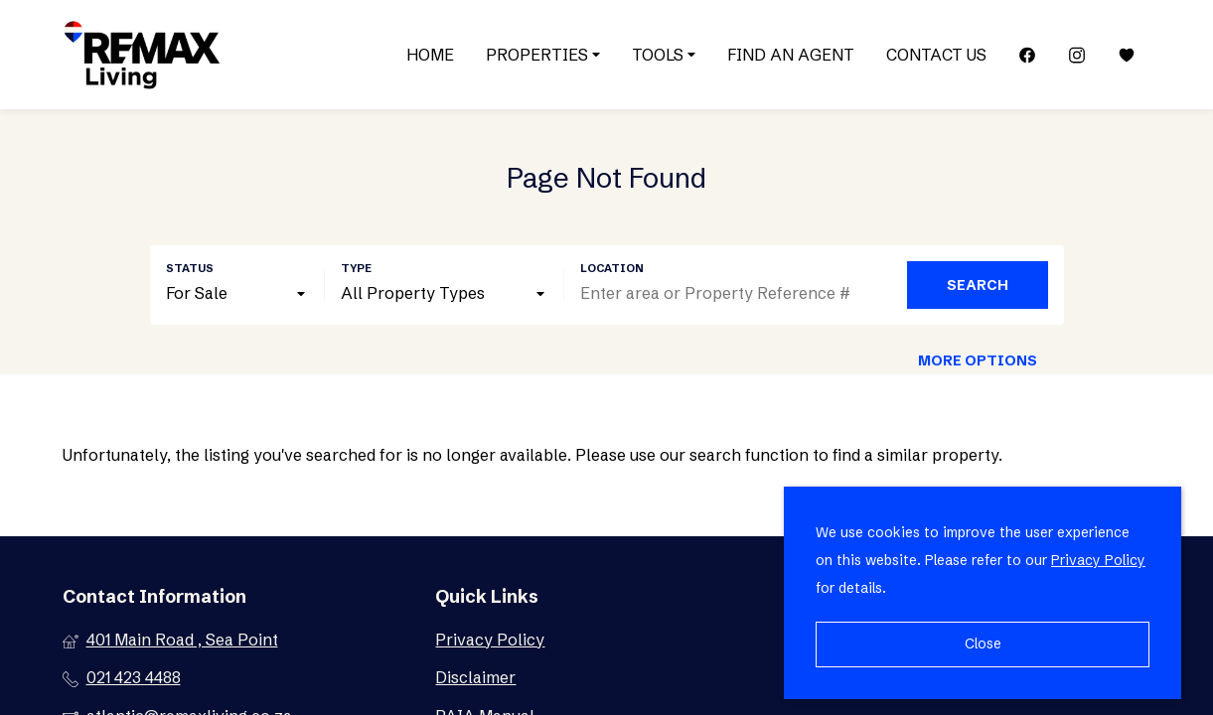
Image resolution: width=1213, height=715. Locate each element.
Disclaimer (475, 677)
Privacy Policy (489, 639)
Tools (663, 54)
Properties (543, 54)
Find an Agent (790, 55)
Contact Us (936, 55)
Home (430, 55)
